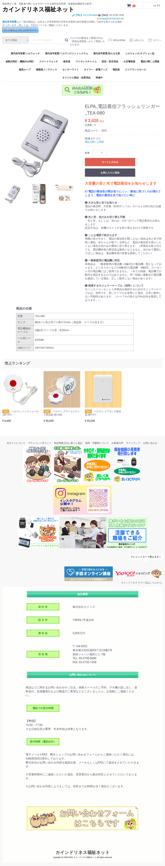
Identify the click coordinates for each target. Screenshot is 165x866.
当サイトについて (16, 443)
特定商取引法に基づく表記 (68, 443)
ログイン (154, 40)
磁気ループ (25, 69)
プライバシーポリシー (39, 443)
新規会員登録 (116, 40)
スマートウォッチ (48, 61)
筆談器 (116, 69)
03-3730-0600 (90, 15)
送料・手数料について (97, 443)
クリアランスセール (135, 69)
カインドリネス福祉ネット (38, 9)
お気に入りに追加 (110, 172)
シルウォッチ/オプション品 (139, 53)
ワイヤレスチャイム (86, 61)
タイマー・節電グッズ (95, 69)
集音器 (66, 61)
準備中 (99, 77)
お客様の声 (117, 443)
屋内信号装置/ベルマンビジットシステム (66, 53)
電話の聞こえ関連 (150, 61)
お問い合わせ (150, 443)
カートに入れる (110, 162)
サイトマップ (133, 443)
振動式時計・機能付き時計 (20, 61)
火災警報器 (129, 61)
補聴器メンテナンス (46, 69)
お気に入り (136, 40)
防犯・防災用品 (110, 61)
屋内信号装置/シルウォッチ (25, 53)
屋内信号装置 (9, 21)
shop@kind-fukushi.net (112, 18)
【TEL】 (77, 15)
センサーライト (70, 69)
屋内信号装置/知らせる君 (106, 53)
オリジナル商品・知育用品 (76, 77)
